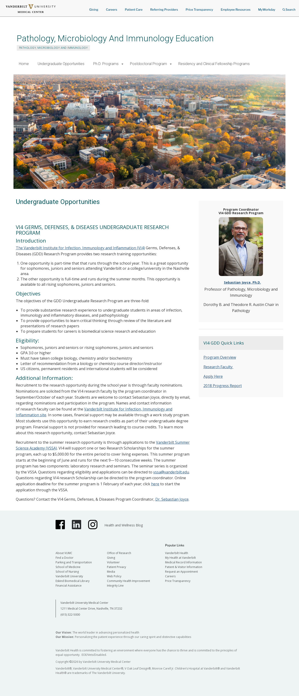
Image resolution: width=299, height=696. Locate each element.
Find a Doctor (64, 558)
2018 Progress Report (222, 385)
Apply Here (213, 376)
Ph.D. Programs (106, 64)
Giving (93, 9)
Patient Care (134, 9)
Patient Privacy (116, 567)
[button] (122, 64)
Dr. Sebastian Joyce (172, 499)
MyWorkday (266, 9)
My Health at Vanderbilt (180, 558)
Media (111, 572)
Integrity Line (115, 586)
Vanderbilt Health (176, 553)
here (155, 483)
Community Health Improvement (128, 581)
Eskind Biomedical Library (73, 581)
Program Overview (219, 357)
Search (289, 8)
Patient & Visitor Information (183, 567)
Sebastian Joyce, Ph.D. (242, 282)
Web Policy (114, 576)
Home (24, 64)
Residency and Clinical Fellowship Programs (214, 64)
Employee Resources (235, 9)
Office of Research (119, 553)
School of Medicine (68, 567)
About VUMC (64, 553)
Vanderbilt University (69, 576)
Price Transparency (199, 9)
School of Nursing (67, 572)
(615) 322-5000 (70, 615)
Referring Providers (164, 9)
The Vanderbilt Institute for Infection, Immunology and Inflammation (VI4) (80, 247)
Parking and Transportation (74, 562)
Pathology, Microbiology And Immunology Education (115, 38)
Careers (111, 9)
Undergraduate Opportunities (61, 64)
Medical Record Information (183, 562)
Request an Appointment (181, 572)
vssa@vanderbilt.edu (171, 472)
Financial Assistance (69, 586)
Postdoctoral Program (148, 64)
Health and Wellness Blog (123, 525)
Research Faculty (218, 366)
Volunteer (113, 562)
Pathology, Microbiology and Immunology (53, 47)
